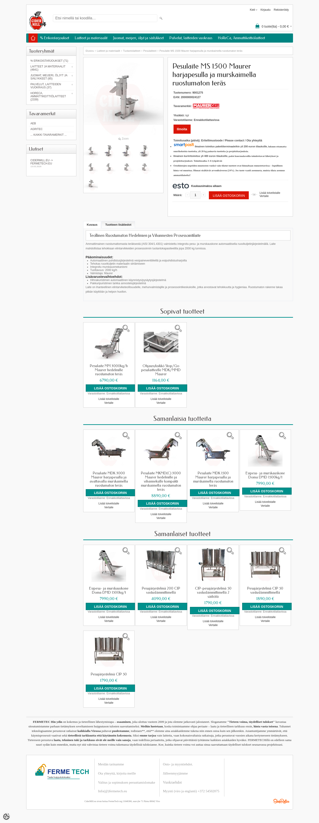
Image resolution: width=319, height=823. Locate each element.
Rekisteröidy (281, 9)
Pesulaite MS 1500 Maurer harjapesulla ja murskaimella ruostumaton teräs (200, 50)
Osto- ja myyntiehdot (177, 764)
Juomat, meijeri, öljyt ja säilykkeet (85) (49, 77)
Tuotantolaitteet (131, 50)
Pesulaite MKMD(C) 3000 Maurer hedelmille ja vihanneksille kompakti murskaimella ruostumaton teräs (161, 481)
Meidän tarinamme (111, 764)
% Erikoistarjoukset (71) (49, 60)
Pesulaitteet (149, 50)
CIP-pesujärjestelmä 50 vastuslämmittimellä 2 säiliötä (213, 592)
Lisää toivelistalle (269, 192)
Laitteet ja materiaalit (91, 38)
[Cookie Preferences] (6, 817)
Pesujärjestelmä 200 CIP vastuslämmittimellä (161, 590)
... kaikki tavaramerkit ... (49, 134)
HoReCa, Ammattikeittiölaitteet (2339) (48, 96)
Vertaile (264, 196)
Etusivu (90, 50)
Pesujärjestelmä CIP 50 (109, 674)
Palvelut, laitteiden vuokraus (190, 38)
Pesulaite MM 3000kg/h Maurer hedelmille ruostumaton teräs (109, 370)
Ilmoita (182, 129)
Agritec (37, 129)
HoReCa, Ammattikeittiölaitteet (241, 38)
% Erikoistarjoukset (54, 38)
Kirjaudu (265, 9)
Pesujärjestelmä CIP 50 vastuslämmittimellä (265, 590)
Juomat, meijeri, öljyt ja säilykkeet (138, 38)
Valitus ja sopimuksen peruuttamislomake (126, 782)
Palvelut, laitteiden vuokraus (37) (46, 86)
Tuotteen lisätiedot (118, 224)
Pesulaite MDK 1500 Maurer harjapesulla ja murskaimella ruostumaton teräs (213, 479)
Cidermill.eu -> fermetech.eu (51, 163)
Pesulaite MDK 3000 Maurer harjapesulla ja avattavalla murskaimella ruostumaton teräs (109, 479)
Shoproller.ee (281, 801)
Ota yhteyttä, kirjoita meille (117, 773)
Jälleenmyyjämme (175, 773)
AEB (33, 123)
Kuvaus (92, 224)
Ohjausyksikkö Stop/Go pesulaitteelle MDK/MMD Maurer (161, 370)
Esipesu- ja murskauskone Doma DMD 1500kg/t (265, 475)
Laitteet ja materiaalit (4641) (48, 68)
